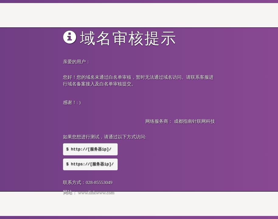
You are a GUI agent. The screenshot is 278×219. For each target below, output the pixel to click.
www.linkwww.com (96, 192)
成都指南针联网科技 (194, 121)
